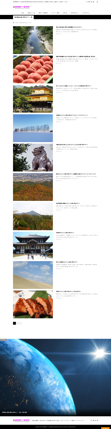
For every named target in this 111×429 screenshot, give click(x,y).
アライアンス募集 (55, 12)
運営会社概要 (35, 420)
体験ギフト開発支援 (43, 12)
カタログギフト (86, 12)
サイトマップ (81, 420)
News (23, 12)
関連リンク (74, 420)
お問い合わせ (43, 420)
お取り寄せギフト (75, 12)
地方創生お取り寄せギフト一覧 (23, 17)
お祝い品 (65, 12)
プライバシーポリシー (65, 420)
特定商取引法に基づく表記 (53, 420)
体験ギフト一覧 (31, 12)
